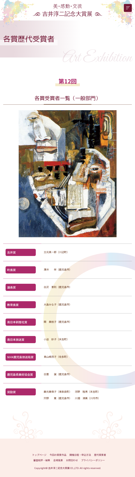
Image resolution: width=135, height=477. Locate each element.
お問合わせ (72, 463)
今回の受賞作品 (58, 457)
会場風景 (58, 463)
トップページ (39, 457)
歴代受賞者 (100, 457)
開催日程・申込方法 (80, 457)
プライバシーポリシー (93, 463)
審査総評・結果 (41, 463)
